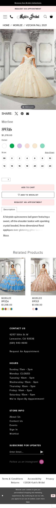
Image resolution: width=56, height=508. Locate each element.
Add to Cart (28, 189)
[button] (5, 17)
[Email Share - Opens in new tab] (27, 114)
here (28, 506)
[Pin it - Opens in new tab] (22, 114)
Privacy (50, 483)
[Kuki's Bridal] (28, 17)
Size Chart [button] (49, 153)
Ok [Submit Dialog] (53, 500)
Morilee (17, 26)
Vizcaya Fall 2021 (36, 26)
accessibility (35, 483)
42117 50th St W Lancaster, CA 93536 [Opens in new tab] (22, 340)
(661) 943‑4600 (18, 346)
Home (6, 26)
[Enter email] (28, 455)
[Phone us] (11, 17)
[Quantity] (6, 180)
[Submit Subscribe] (45, 455)
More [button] (6, 239)
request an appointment (28, 205)
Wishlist (14, 437)
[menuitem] (5, 17)
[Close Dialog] (3, 499)
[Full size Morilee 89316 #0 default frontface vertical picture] (28, 70)
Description (9, 212)
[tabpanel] (28, 70)
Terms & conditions (12, 483)
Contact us (16, 424)
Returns (15, 486)
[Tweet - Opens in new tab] (16, 114)
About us (15, 420)
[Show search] (45, 17)
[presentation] (12, 280)
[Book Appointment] (27, 9)
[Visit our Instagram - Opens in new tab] (41, 466)
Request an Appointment (24, 355)
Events (14, 428)
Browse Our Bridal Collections (28, 3)
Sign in (14, 433)
